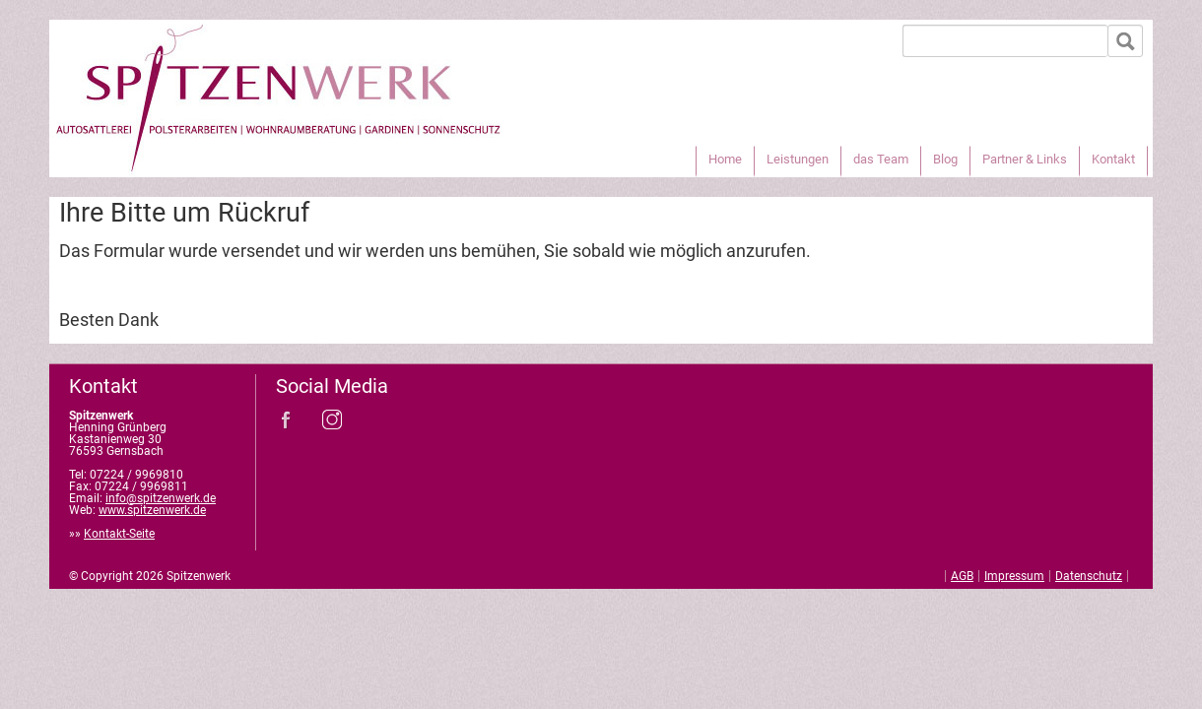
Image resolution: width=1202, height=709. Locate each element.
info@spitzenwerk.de (160, 498)
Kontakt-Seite (119, 534)
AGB (962, 576)
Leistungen (798, 159)
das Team (880, 159)
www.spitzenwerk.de (152, 510)
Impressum (1014, 576)
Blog (945, 159)
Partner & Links (1024, 159)
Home (725, 159)
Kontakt (1113, 159)
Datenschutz (1088, 576)
